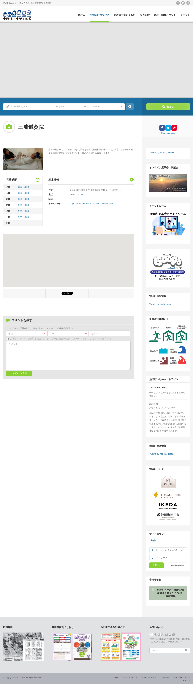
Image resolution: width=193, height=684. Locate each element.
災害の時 (145, 14)
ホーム (81, 14)
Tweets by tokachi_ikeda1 (161, 152)
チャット (185, 14)
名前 (26, 333)
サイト (94, 333)
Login (153, 539)
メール (68, 333)
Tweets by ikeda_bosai (160, 304)
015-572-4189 (76, 194)
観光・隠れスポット (165, 14)
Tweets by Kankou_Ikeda (161, 453)
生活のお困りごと (99, 14)
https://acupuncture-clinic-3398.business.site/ (91, 203)
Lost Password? (177, 564)
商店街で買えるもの (124, 14)
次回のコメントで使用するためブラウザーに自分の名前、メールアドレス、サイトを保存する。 (62, 338)
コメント (13, 344)
